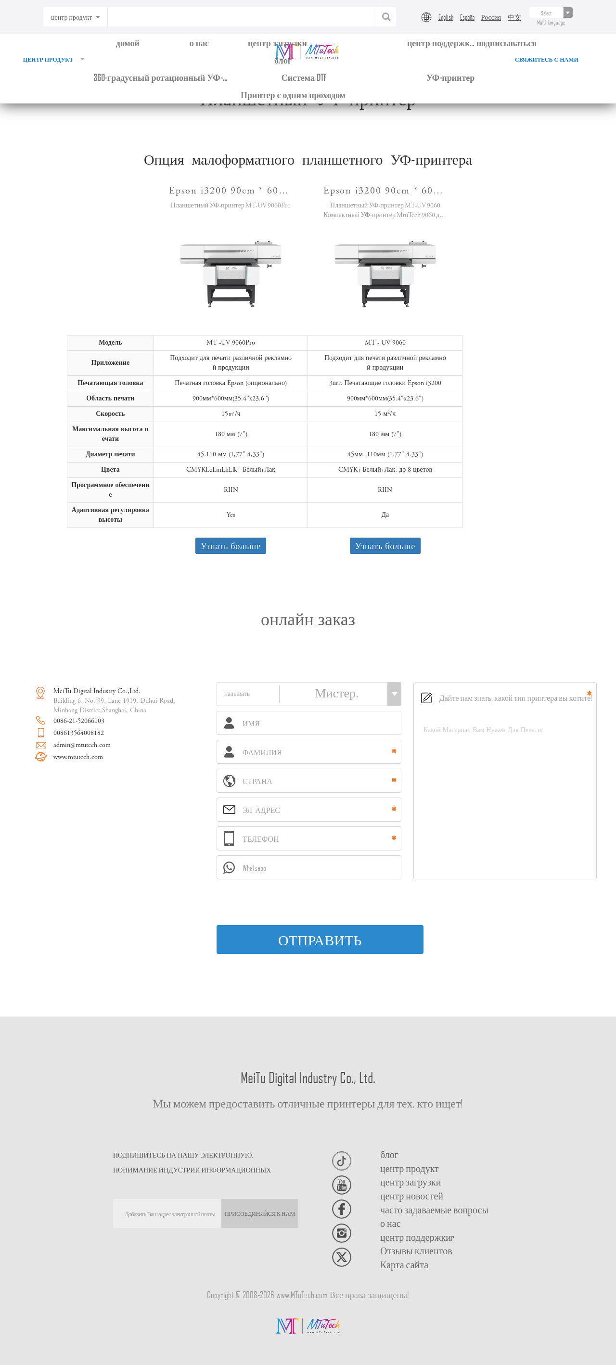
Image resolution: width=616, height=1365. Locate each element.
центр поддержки (441, 42)
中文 (514, 17)
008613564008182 (78, 733)
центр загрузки (277, 42)
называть (238, 694)
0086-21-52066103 (78, 721)
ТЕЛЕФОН (251, 838)
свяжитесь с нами (546, 60)
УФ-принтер (450, 77)
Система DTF (304, 77)
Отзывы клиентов (416, 1250)
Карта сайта (404, 1264)
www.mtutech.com (78, 757)
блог (283, 59)
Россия (491, 17)
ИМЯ (242, 723)
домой (128, 42)
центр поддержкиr (417, 1237)
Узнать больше (231, 545)
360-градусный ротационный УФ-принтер (160, 77)
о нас (199, 42)
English (445, 17)
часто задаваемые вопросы (434, 1209)
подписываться (506, 42)
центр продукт (53, 60)
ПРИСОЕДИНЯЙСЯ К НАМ (260, 1213)
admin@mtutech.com (82, 745)
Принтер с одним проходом (293, 94)
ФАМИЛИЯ (253, 752)
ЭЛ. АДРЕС (251, 810)
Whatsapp (244, 868)
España (467, 17)
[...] (546, 12)
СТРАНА (247, 781)
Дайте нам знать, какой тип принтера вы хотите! (506, 698)
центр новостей (411, 1195)
